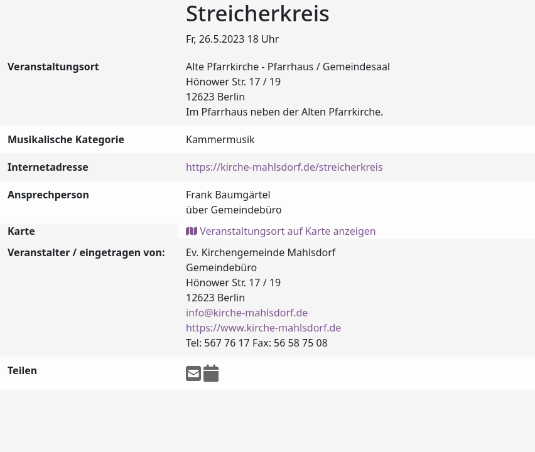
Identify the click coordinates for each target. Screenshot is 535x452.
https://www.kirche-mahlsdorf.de (263, 328)
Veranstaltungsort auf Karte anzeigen (281, 231)
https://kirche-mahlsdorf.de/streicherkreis (284, 167)
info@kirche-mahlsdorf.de (247, 313)
